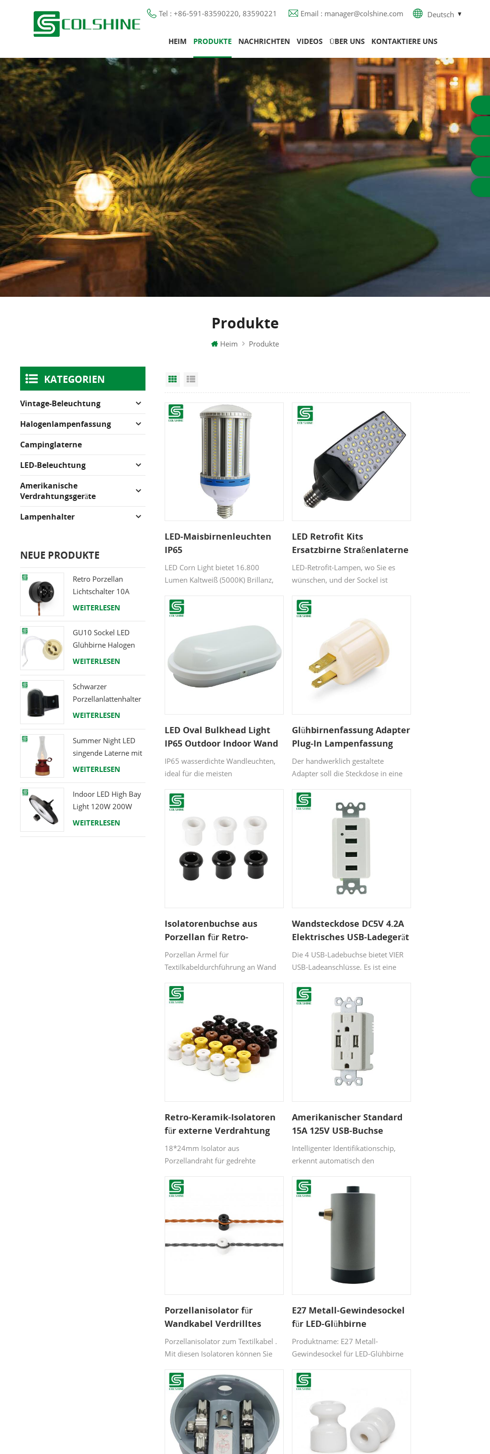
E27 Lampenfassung (296, 1325)
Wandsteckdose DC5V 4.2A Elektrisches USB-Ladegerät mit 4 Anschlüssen (417, 697)
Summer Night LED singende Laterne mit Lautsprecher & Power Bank (107, 755)
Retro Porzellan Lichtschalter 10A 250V (101, 594)
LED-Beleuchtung (53, 473)
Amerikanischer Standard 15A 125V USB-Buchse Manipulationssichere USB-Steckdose (315, 866)
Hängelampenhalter (295, 1360)
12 (297, 1105)
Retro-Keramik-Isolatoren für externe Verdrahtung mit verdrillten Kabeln (212, 866)
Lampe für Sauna (292, 1308)
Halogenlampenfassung (65, 432)
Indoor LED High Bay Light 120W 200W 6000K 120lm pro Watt (107, 809)
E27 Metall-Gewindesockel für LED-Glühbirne (204, 1036)
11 (279, 1105)
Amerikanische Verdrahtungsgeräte (58, 499)
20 (393, 1105)
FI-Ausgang (281, 1239)
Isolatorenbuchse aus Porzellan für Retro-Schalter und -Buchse (314, 697)
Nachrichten (264, 45)
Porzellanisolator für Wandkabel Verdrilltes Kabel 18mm (415, 866)
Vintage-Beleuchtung (60, 411)
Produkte (212, 45)
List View (191, 387)
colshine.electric (414, 1308)
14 (337, 1105)
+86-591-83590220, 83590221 (421, 1268)
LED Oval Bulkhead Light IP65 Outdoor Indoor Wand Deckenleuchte (411, 528)
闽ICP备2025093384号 (245, 1418)
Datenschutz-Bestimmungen (209, 1302)
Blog (171, 1285)
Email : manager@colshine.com (352, 17)
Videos (310, 45)
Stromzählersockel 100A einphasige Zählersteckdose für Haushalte (309, 1036)
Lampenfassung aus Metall (307, 1256)
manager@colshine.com (427, 1291)
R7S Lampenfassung (296, 1274)
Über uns (347, 45)
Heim (177, 45)
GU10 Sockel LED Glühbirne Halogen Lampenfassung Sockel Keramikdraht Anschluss (107, 648)
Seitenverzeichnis (192, 1319)
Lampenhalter (47, 525)
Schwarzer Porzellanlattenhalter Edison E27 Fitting (107, 701)
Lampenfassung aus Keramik (311, 1342)
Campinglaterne (51, 452)
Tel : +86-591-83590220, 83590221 (218, 17)
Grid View (173, 387)
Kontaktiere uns (404, 45)
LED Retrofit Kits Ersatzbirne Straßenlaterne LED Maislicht (309, 528)
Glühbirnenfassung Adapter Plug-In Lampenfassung (205, 697)
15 (355, 1105)
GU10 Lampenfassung (299, 1222)
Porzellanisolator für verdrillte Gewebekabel (415, 1036)
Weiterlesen (96, 615)
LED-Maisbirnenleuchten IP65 (209, 528)
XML (171, 1337)
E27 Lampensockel (294, 1291)
